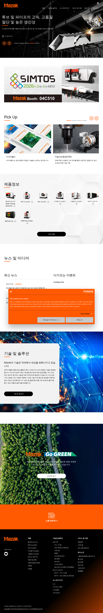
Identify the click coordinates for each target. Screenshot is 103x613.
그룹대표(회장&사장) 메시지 (86, 556)
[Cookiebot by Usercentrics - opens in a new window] (84, 291)
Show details (85, 314)
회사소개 (87, 8)
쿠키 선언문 (18, 606)
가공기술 (57, 550)
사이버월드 (56, 590)
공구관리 (57, 561)
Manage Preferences (51, 320)
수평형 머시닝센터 (33, 554)
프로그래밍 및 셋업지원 (61, 548)
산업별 (30, 569)
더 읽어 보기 (51, 476)
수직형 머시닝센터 (33, 551)
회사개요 (80, 559)
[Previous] (4, 43)
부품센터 (80, 542)
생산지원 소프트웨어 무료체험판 (64, 567)
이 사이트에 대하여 (26, 606)
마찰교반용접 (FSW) (34, 563)
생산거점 (80, 565)
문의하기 (96, 8)
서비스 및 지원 (77, 8)
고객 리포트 (56, 593)
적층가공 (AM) (32, 560)
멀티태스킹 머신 (33, 542)
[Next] (9, 43)
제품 (43, 8)
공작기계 (55, 542)
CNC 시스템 (57, 545)
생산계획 (57, 559)
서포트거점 (81, 568)
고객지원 (80, 545)
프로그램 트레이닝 (83, 548)
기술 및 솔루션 (52, 8)
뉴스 (54, 584)
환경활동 (80, 571)
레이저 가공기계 (33, 557)
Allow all (79, 320)
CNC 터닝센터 (32, 548)
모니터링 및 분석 (59, 556)
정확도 (56, 553)
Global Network (98, 3)
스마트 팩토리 (58, 564)
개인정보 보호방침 (9, 606)
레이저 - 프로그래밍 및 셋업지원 (64, 576)
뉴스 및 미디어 (64, 8)
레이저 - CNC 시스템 (60, 573)
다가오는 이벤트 (58, 587)
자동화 (30, 566)
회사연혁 (80, 562)
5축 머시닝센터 (32, 545)
